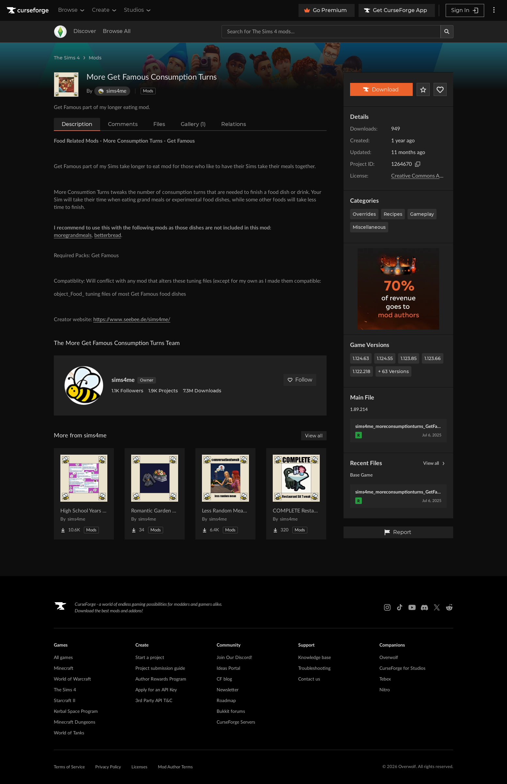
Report (397, 532)
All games (63, 657)
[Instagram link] (387, 607)
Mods (95, 58)
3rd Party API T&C (153, 700)
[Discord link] (424, 607)
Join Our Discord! (234, 657)
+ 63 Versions (393, 371)
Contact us (309, 679)
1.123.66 (432, 358)
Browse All (117, 31)
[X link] (437, 607)
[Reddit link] (449, 607)
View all (435, 463)
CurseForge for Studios (402, 668)
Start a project (149, 657)
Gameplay (422, 214)
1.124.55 (385, 358)
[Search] (446, 31)
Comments (123, 124)
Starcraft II (64, 700)
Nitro (384, 690)
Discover (84, 31)
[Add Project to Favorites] (423, 89)
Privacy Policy (108, 767)
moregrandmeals (73, 235)
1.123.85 (409, 358)
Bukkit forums (231, 711)
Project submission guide (160, 668)
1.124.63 (361, 358)
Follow (299, 380)
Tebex (385, 679)
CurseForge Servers (236, 722)
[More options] (493, 10)
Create (104, 10)
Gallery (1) (193, 124)
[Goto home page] (28, 10)
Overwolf (388, 657)
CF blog (224, 679)
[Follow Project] (440, 89)
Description (77, 124)
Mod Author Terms (175, 767)
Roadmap (226, 700)
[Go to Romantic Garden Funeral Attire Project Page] (155, 494)
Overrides (364, 214)
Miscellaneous (369, 227)
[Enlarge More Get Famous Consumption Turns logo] (66, 84)
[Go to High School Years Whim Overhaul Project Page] (84, 494)
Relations (233, 124)
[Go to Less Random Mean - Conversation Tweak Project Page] (225, 494)
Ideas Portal (228, 668)
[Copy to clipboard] (417, 164)
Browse (71, 10)
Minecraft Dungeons (74, 722)
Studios (138, 10)
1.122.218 (361, 371)
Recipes (393, 214)
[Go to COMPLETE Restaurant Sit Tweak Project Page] (296, 494)
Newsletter (227, 690)
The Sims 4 (67, 58)
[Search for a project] (331, 32)
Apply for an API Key (156, 690)
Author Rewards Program (160, 679)
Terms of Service (69, 767)
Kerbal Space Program (76, 711)
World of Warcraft (72, 679)
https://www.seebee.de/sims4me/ (131, 319)
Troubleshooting (314, 668)
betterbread (107, 235)
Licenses (139, 767)
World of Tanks (69, 733)
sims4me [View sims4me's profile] (123, 380)
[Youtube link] (412, 607)
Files (159, 124)
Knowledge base (314, 657)
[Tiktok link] (400, 607)
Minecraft (63, 668)
